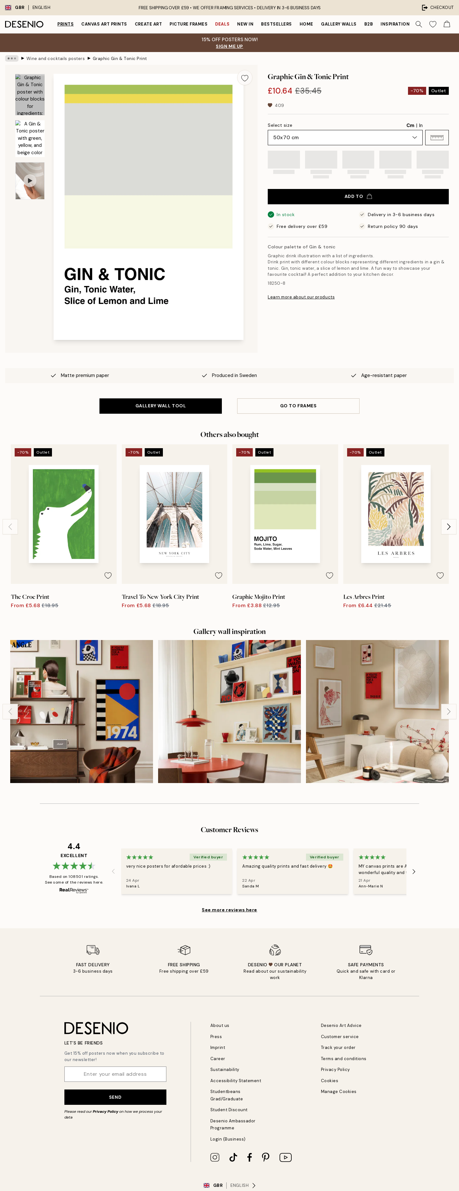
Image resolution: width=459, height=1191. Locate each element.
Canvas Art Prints (104, 24)
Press (216, 1036)
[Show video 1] (30, 181)
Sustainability (224, 1069)
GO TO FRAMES (298, 406)
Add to (358, 196)
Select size (280, 125)
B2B (368, 24)
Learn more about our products (301, 297)
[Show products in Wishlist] (433, 24)
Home (306, 24)
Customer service (340, 1036)
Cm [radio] (410, 125)
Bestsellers (276, 24)
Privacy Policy (105, 1111)
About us (219, 1025)
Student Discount (229, 1109)
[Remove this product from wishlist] (244, 77)
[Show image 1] (30, 94)
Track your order (338, 1047)
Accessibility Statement (235, 1080)
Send (115, 1097)
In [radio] (421, 125)
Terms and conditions (344, 1058)
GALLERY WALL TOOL (160, 406)
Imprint (217, 1047)
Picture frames (189, 24)
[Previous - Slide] (10, 526)
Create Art (148, 24)
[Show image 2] (30, 138)
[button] (437, 137)
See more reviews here (229, 910)
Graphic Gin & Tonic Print (120, 58)
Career (217, 1058)
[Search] (419, 24)
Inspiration (395, 24)
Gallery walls (339, 24)
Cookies (330, 1080)
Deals (222, 24)
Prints (65, 24)
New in (245, 24)
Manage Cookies (339, 1091)
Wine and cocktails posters (55, 58)
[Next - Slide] (448, 526)
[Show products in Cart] (447, 24)
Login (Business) (228, 1139)
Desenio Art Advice (341, 1025)
